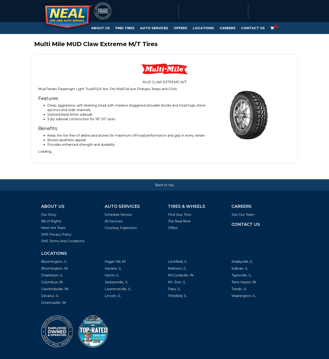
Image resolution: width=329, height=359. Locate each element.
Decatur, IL (50, 296)
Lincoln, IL (113, 296)
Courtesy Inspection (121, 228)
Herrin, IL (112, 275)
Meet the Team (53, 228)
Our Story (48, 215)
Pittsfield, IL (177, 296)
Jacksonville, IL (116, 282)
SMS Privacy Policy (56, 234)
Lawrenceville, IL (118, 289)
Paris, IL (174, 289)
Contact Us (253, 28)
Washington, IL (243, 296)
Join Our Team (243, 215)
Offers (180, 28)
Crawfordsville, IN (54, 289)
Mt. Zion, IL (177, 282)
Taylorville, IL (241, 275)
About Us (100, 28)
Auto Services (154, 28)
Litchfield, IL (177, 262)
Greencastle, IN (53, 303)
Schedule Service (118, 215)
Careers (228, 28)
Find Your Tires (179, 215)
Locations (203, 28)
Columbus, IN (52, 282)
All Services (113, 221)
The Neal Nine (179, 221)
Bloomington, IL (54, 262)
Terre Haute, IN (243, 282)
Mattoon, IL (177, 268)
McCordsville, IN (181, 275)
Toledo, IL (239, 289)
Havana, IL (113, 268)
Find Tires (125, 28)
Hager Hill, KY (115, 262)
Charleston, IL (52, 275)
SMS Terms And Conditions (62, 241)
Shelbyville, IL (242, 262)
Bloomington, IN (54, 268)
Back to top (164, 185)
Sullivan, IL (239, 268)
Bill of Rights (51, 221)
